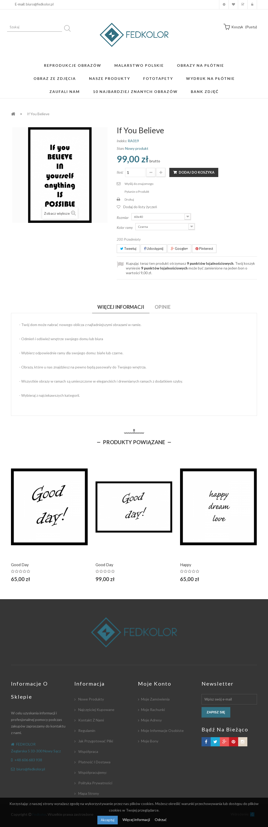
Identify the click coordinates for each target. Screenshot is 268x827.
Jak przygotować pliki (95, 741)
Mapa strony (88, 793)
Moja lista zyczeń (233, 4)
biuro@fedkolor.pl (40, 4)
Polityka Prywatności (94, 783)
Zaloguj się (252, 4)
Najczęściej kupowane (95, 709)
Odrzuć (161, 819)
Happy (185, 564)
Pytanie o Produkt (137, 192)
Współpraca (87, 751)
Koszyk (242, 4)
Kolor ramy (125, 227)
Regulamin (86, 730)
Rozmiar (123, 218)
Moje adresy (151, 720)
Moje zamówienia (155, 699)
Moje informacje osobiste (162, 730)
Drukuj (129, 199)
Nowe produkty (90, 699)
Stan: (120, 148)
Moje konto (223, 4)
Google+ (179, 248)
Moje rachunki (153, 709)
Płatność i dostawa (93, 762)
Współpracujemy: (92, 772)
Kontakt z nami (90, 720)
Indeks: (122, 141)
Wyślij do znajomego (139, 184)
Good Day (20, 564)
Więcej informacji (136, 819)
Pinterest (204, 248)
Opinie (163, 307)
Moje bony (149, 741)
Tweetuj (128, 248)
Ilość (120, 172)
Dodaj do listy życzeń (140, 207)
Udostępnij (153, 248)
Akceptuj (107, 820)
